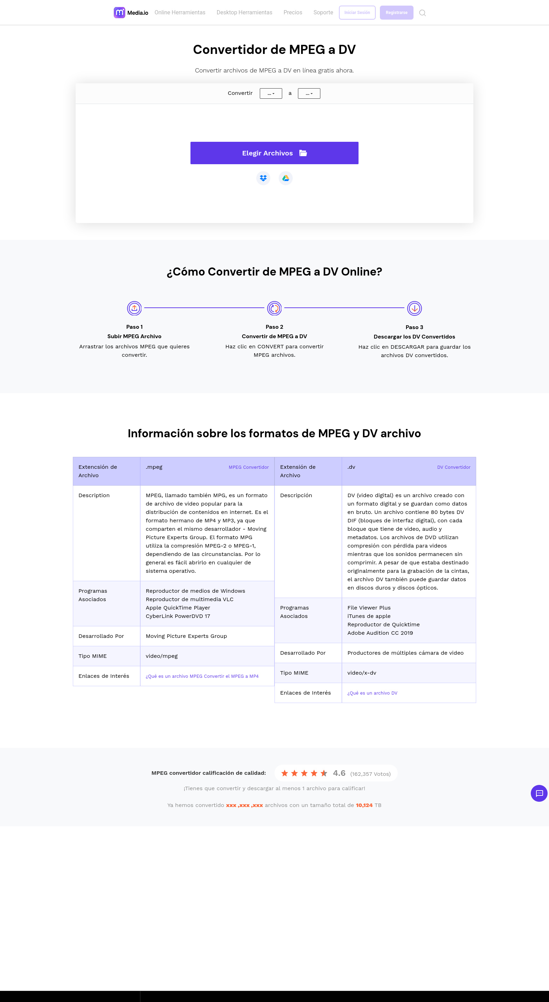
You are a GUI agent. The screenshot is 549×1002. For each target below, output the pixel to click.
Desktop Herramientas (246, 12)
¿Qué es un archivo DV (378, 692)
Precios (294, 12)
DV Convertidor (450, 467)
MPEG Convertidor (244, 467)
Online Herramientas (181, 12)
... (269, 93)
